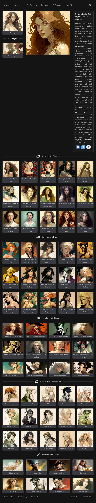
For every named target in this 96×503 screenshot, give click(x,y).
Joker (63, 284)
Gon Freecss (10, 426)
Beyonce (85, 448)
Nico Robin (25, 284)
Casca (44, 259)
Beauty (12, 33)
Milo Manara (83, 491)
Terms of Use (35, 497)
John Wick (29, 426)
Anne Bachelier (36, 473)
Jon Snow (48, 426)
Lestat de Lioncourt (29, 259)
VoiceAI (69, 5)
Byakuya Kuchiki (48, 448)
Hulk (85, 426)
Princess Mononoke (29, 309)
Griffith (76, 336)
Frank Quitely (59, 491)
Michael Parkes (13, 473)
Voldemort (29, 404)
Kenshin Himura (10, 404)
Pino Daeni (83, 473)
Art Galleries (32, 5)
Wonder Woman (9, 309)
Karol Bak (71, 203)
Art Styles (18, 5)
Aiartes (7, 5)
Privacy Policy (22, 497)
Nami (7, 259)
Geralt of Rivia (85, 404)
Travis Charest (36, 491)
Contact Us (74, 497)
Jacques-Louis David (59, 473)
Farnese (63, 259)
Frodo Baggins (10, 448)
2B (48, 404)
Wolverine (81, 259)
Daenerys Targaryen (66, 426)
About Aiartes (9, 497)
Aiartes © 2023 (87, 497)
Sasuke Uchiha (67, 404)
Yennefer (44, 284)
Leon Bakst (89, 203)
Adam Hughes (12, 56)
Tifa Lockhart (63, 309)
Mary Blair (33, 179)
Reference (57, 5)
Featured (44, 5)
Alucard (29, 336)
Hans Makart (13, 491)
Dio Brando (6, 284)
